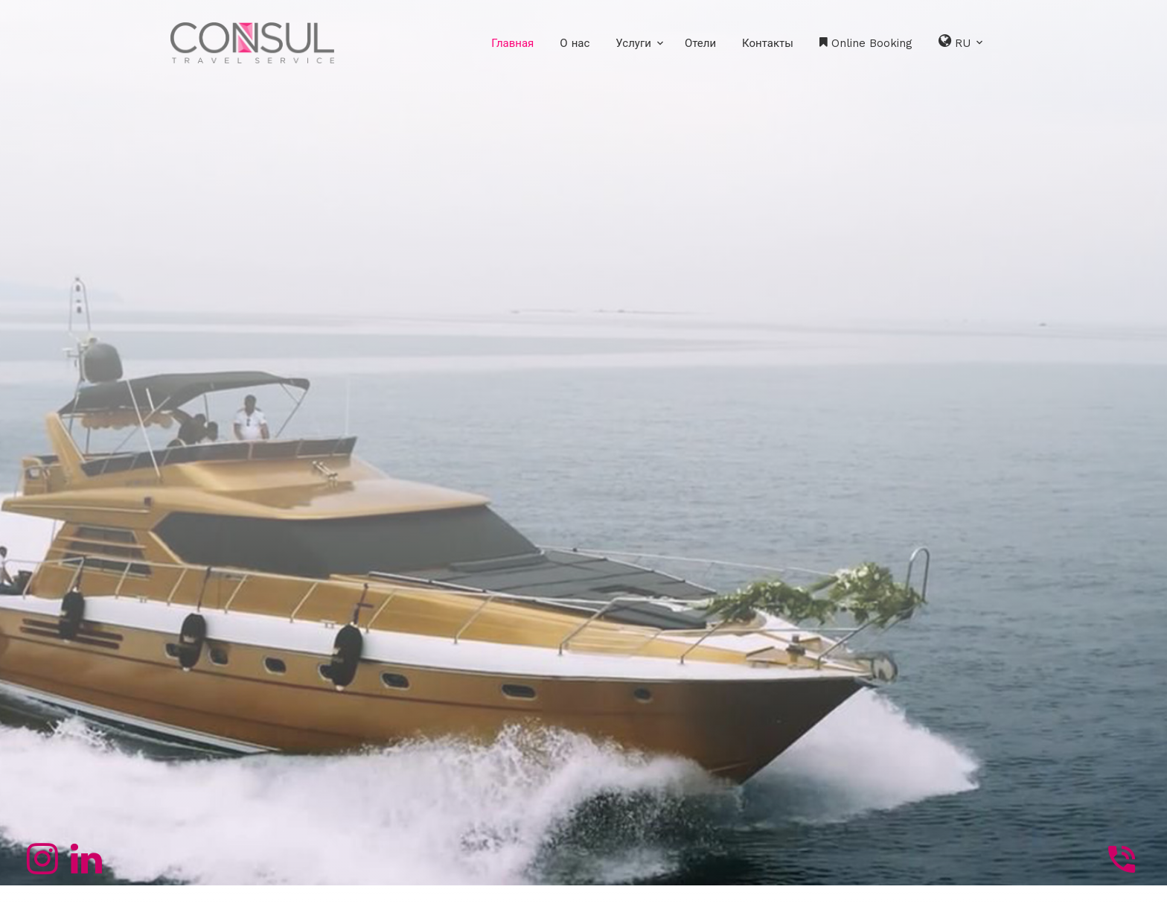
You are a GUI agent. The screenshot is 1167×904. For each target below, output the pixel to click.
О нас (574, 43)
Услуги (633, 43)
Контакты (767, 43)
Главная (512, 43)
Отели (700, 43)
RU (962, 41)
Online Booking (865, 43)
